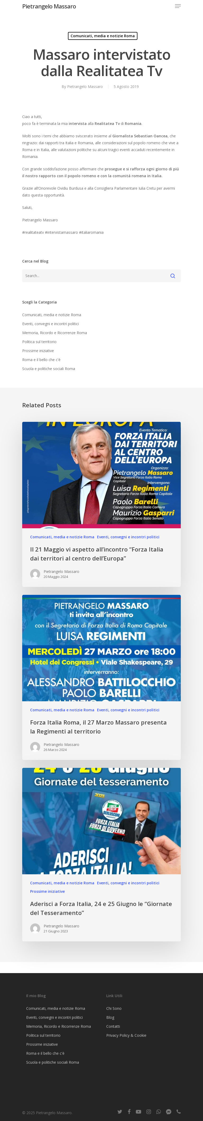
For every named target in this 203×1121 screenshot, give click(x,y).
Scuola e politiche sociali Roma (48, 368)
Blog (110, 1017)
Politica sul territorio (39, 341)
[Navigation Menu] (178, 6)
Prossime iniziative (38, 350)
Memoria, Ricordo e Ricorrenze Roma (54, 332)
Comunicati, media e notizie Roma (103, 35)
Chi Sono (114, 1008)
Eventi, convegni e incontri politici (50, 323)
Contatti (113, 1026)
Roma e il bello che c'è (41, 359)
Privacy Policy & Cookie (126, 1035)
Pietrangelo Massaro (49, 6)
